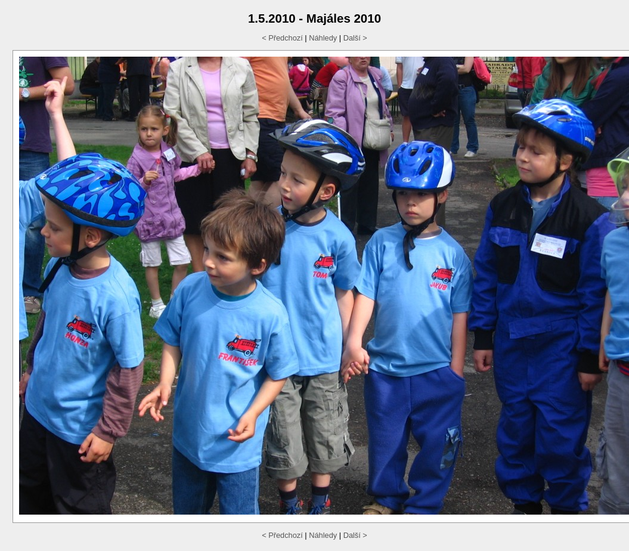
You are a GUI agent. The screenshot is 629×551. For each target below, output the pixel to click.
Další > (355, 37)
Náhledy (323, 37)
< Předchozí (282, 37)
